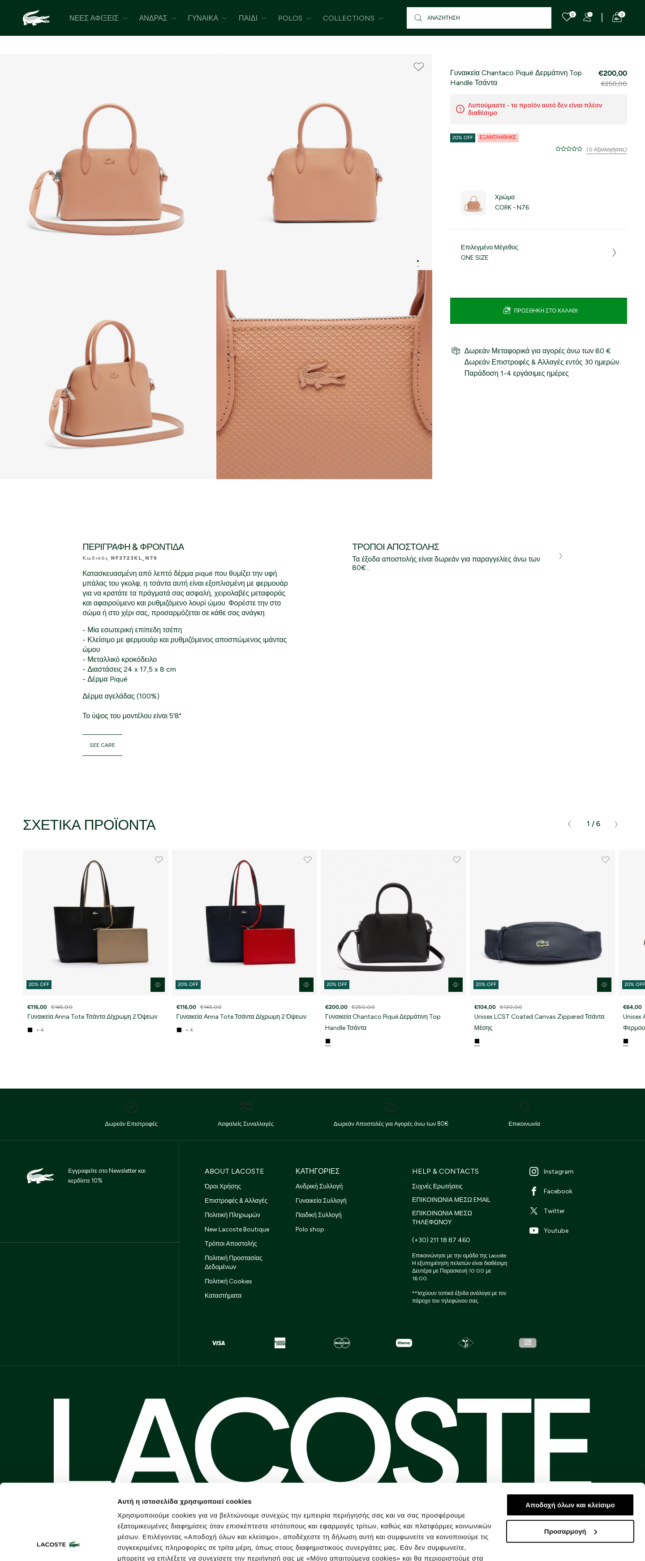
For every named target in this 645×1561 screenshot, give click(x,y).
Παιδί (253, 18)
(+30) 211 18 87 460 (441, 1240)
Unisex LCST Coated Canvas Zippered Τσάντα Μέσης (539, 1022)
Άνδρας (158, 18)
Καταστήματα (223, 1295)
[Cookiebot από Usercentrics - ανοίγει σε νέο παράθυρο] (58, 1543)
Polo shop (310, 1229)
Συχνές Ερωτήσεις (437, 1186)
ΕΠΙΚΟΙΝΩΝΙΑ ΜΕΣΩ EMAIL (451, 1200)
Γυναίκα (208, 18)
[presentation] (569, 823)
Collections (353, 18)
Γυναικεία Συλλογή (321, 1201)
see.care (102, 745)
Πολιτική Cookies (228, 1281)
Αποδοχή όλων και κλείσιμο (570, 1434)
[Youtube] (577, 1230)
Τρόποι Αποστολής (231, 1244)
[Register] (587, 17)
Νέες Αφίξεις (98, 18)
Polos (295, 18)
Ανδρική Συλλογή (319, 1186)
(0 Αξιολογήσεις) (606, 149)
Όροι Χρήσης (223, 1186)
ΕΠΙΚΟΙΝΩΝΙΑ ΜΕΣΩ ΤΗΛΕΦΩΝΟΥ (442, 1217)
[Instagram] (577, 1171)
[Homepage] (36, 18)
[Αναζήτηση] (479, 18)
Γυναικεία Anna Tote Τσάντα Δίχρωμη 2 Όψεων (92, 1017)
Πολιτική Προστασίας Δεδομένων (233, 1262)
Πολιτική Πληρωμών (232, 1215)
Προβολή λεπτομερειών (155, 1543)
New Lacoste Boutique (237, 1229)
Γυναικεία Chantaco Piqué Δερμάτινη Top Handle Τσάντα (383, 1022)
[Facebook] (577, 1191)
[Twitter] (577, 1210)
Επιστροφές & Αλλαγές (236, 1201)
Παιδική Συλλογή (319, 1215)
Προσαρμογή (570, 1460)
